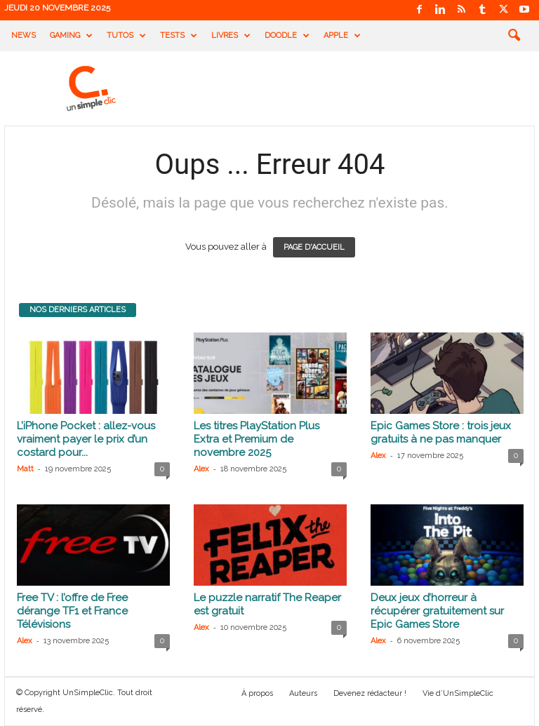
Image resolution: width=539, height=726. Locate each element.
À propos (257, 693)
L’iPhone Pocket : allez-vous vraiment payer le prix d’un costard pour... (86, 439)
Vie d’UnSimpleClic (457, 693)
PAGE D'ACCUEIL (314, 247)
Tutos (126, 35)
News (23, 35)
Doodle (287, 35)
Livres (231, 35)
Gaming (71, 35)
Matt (25, 468)
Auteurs (303, 693)
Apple (342, 35)
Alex (201, 468)
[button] (513, 35)
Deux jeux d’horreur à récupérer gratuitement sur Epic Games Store (437, 611)
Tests (178, 35)
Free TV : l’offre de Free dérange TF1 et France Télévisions (72, 611)
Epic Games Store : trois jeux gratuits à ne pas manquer (441, 432)
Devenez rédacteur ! (369, 693)
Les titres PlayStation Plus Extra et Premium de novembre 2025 (256, 439)
